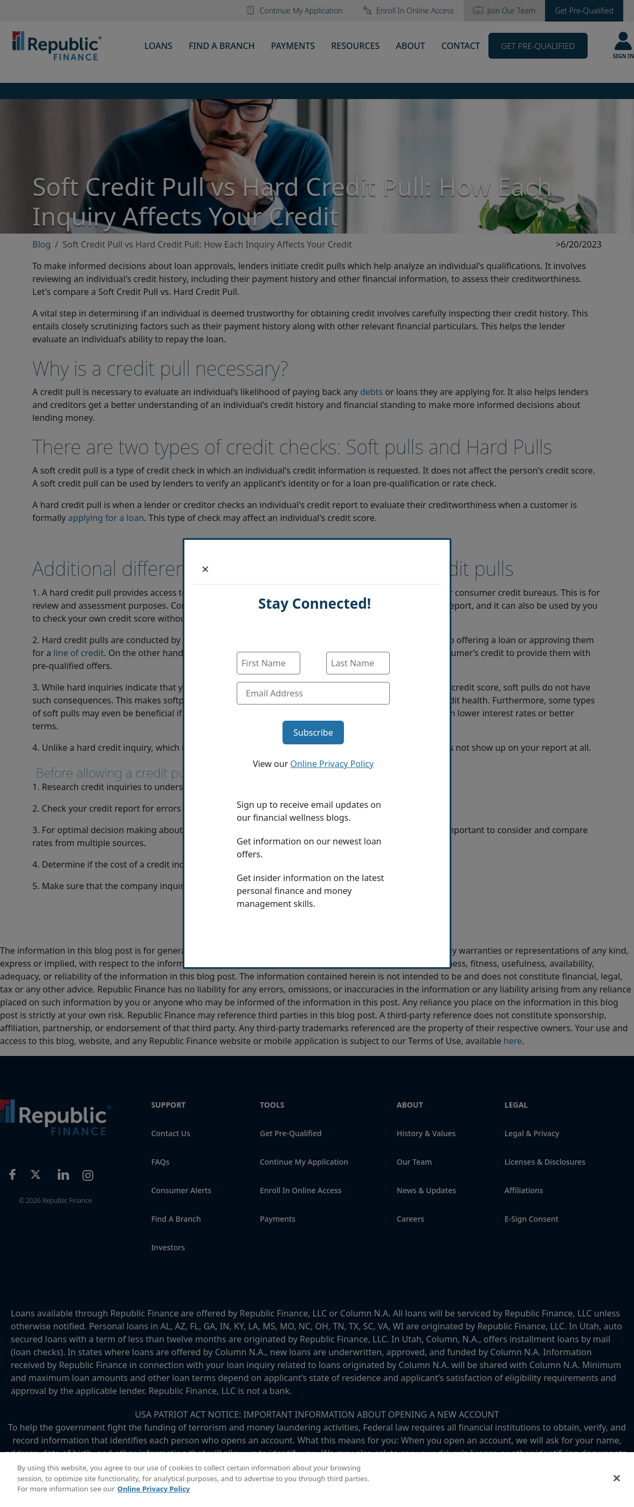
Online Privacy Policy (332, 764)
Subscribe (313, 732)
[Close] (205, 568)
